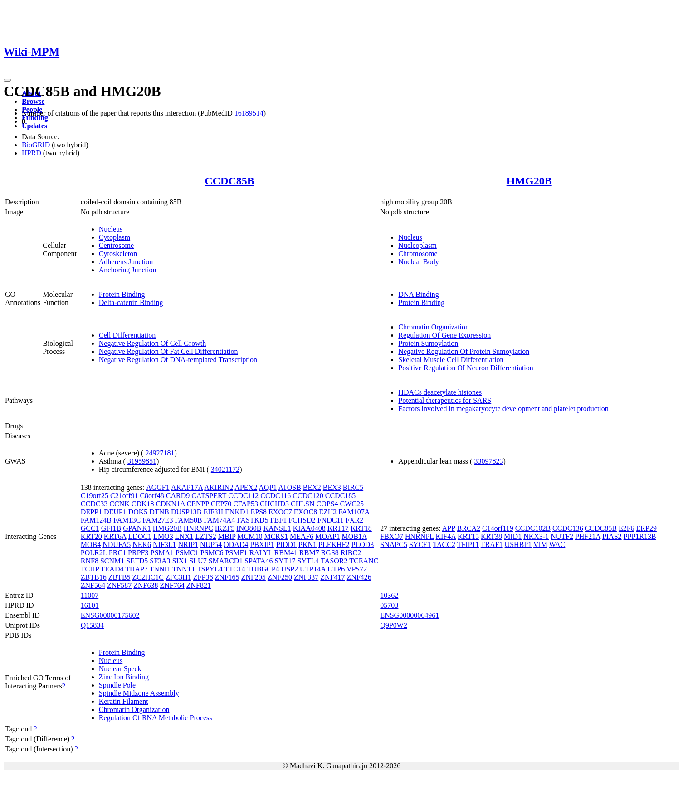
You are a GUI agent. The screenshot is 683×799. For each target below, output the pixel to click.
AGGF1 (158, 487)
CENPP (198, 504)
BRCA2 (469, 528)
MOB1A (354, 536)
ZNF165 (227, 577)
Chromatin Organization (433, 327)
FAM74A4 (219, 520)
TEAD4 (112, 569)
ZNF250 (280, 577)
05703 (389, 605)
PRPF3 (138, 553)
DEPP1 (91, 512)
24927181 (159, 453)
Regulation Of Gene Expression (444, 335)
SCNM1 (112, 561)
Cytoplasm (114, 237)
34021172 (225, 469)
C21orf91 (124, 495)
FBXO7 (391, 536)
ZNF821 (198, 585)
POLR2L (94, 553)
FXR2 (354, 520)
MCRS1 (276, 536)
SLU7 (197, 561)
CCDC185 (340, 495)
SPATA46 (258, 561)
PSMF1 (236, 553)
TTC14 (234, 569)
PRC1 (117, 553)
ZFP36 (203, 577)
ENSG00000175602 (110, 615)
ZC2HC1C (148, 577)
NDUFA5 (116, 544)
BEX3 (332, 487)
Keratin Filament (123, 701)
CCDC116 (275, 495)
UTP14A (313, 569)
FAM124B (96, 520)
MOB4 (91, 544)
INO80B (248, 528)
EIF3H (214, 512)
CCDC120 (308, 495)
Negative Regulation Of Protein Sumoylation (463, 351)
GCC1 (90, 528)
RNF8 (89, 561)
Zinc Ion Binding (124, 677)
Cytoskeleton (118, 253)
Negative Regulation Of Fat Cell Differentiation (168, 351)
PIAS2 (612, 536)
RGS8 (330, 553)
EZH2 (328, 512)
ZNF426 (359, 577)
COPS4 (327, 504)
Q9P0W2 (393, 625)
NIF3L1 (164, 544)
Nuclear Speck (120, 669)
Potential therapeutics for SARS (444, 400)
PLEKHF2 (333, 544)
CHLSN (302, 504)
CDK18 (143, 504)
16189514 (248, 113)
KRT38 (491, 536)
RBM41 (286, 553)
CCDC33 (94, 504)
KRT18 (361, 528)
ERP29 (646, 528)
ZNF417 (332, 577)
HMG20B (529, 181)
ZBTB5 (119, 577)
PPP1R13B (640, 536)
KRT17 (338, 528)
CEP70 (221, 504)
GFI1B (111, 528)
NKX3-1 (536, 536)
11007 (89, 595)
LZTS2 (205, 536)
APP (448, 528)
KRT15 (468, 536)
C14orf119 (497, 528)
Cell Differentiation (127, 335)
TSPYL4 (210, 569)
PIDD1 (286, 544)
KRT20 (91, 536)
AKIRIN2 (218, 487)
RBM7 (309, 553)
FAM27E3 (157, 520)
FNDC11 (330, 520)
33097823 (488, 461)
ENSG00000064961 (409, 615)
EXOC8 (305, 512)
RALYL (260, 553)
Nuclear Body (418, 262)
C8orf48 (152, 495)
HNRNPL (419, 536)
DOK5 (138, 512)
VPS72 (356, 569)
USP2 (289, 569)
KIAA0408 (309, 528)
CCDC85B (229, 181)
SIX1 (180, 561)
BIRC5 (353, 487)
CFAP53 (245, 504)
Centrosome (116, 245)
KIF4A (445, 536)
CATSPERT (208, 495)
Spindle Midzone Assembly (139, 693)
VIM (540, 544)
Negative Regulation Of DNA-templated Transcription (178, 359)
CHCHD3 (274, 504)
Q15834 (92, 625)
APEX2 (245, 487)
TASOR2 (334, 561)
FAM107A (353, 512)
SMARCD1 (226, 561)
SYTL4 (308, 561)
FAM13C (127, 520)
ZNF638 (145, 585)
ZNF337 (306, 577)
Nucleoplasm (417, 245)
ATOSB (289, 487)
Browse (33, 101)
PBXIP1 (262, 544)
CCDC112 (243, 495)
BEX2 (312, 487)
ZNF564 (93, 585)
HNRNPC (198, 528)
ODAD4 (236, 544)
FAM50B (188, 520)
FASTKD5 (252, 520)
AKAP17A (187, 487)
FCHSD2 (302, 520)
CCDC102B (533, 528)
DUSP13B (186, 512)
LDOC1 (140, 536)
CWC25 (352, 504)
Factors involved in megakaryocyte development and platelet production (503, 408)
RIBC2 (351, 553)
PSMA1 (162, 553)
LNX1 (184, 536)
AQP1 (268, 487)
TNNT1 (183, 569)
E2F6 (626, 528)
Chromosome (417, 253)
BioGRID (36, 145)
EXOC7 (280, 512)
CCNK (119, 504)
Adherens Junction (126, 262)
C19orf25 (94, 495)
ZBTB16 (94, 577)
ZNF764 (172, 585)
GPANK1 (137, 528)
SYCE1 (420, 544)
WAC (557, 544)
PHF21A (587, 536)
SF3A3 (160, 561)
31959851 (141, 461)
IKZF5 (225, 528)
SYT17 (284, 561)
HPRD (31, 153)
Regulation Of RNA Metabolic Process (155, 718)
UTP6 (336, 569)
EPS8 (259, 512)
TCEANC (363, 561)
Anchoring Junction (127, 270)
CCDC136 (567, 528)
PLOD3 (362, 544)
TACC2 (444, 544)
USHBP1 (518, 544)
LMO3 (163, 536)
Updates (34, 126)
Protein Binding (122, 294)
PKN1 (307, 544)
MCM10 (249, 536)
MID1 (513, 536)
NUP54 (211, 544)
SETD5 (137, 561)
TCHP (90, 569)
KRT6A (115, 536)
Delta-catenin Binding (131, 302)
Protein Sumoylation (428, 343)
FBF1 (278, 520)
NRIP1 (188, 544)
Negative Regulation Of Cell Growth (152, 343)
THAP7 (136, 569)
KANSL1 (277, 528)
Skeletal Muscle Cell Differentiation (450, 359)
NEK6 (141, 544)
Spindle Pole (117, 685)
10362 (389, 595)
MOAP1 (327, 536)
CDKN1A (170, 504)
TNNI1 (160, 569)
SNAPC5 (393, 544)
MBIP (227, 536)
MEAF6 (301, 536)
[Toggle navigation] (7, 80)
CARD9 (178, 495)
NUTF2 (562, 536)
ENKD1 (237, 512)
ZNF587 (119, 585)
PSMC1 (187, 553)
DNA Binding (418, 294)
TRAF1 (492, 544)
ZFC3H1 (178, 577)
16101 (90, 605)
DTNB (159, 512)
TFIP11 (468, 544)
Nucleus (110, 229)
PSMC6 (212, 553)
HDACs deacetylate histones (440, 392)
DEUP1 (115, 512)
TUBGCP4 (263, 569)
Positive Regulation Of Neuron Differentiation (465, 368)
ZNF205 (253, 577)
